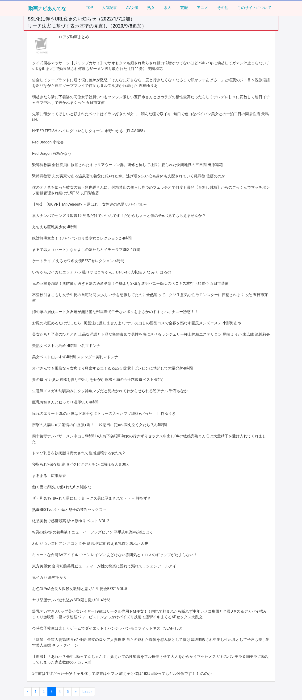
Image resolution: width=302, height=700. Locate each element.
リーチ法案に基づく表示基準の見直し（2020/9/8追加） (87, 25)
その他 (222, 7)
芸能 (184, 7)
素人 (167, 7)
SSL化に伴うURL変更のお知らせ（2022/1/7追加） (81, 18)
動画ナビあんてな (47, 8)
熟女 (151, 7)
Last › (87, 691)
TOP (89, 7)
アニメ (202, 7)
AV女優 (132, 7)
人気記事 (109, 7)
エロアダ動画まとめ (72, 37)
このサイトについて (254, 7)
